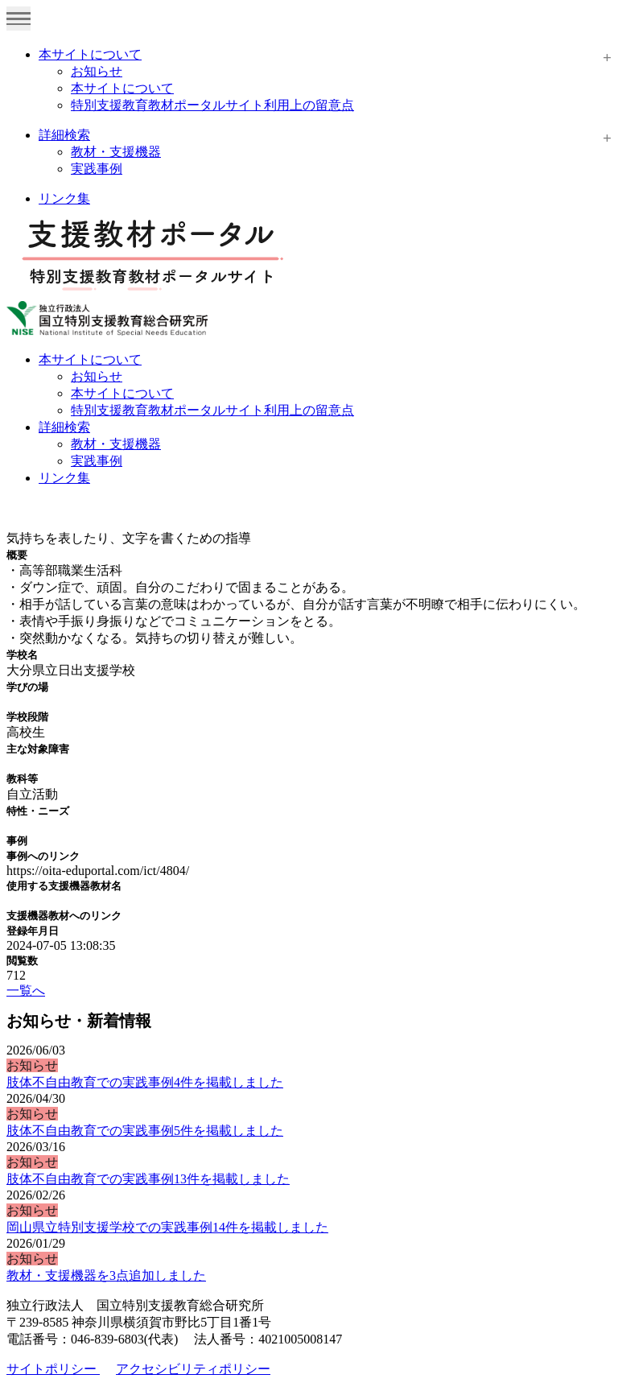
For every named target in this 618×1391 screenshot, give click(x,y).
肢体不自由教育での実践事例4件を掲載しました (144, 1082)
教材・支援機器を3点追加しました (106, 1275)
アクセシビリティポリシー (193, 1369)
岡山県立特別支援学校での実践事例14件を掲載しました (167, 1227)
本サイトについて (90, 54)
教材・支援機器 (116, 152)
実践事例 (96, 168)
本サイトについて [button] (90, 359)
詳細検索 (64, 135)
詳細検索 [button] (64, 427)
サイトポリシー (53, 1369)
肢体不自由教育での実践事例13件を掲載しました (148, 1179)
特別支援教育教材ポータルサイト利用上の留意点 (212, 105)
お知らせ (96, 71)
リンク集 (64, 198)
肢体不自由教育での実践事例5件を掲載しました (144, 1130)
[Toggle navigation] (18, 18)
